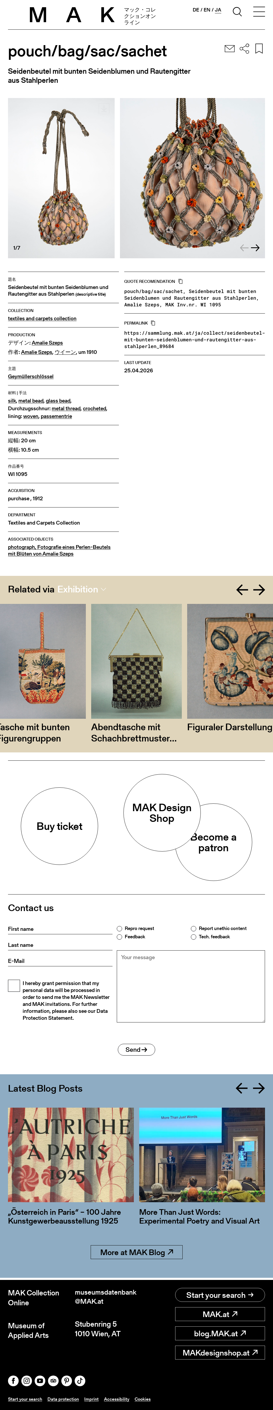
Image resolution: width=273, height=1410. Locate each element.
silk (12, 400)
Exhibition (77, 589)
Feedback (135, 936)
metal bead (30, 400)
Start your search (220, 1294)
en (207, 10)
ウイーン (65, 352)
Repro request (139, 928)
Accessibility (120, 1399)
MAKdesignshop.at (220, 1352)
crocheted (94, 408)
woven (30, 416)
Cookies (146, 1399)
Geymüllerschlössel (31, 376)
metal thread (66, 408)
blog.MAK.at (220, 1333)
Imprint (94, 1399)
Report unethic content (223, 928)
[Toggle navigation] (259, 12)
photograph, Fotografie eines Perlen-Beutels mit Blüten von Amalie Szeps (59, 550)
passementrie (56, 416)
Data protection (65, 1399)
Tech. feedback (214, 936)
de (196, 10)
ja (218, 10)
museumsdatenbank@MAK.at (104, 1297)
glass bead (58, 400)
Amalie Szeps (47, 342)
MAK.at (220, 1314)
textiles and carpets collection (42, 318)
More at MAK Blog (136, 1254)
